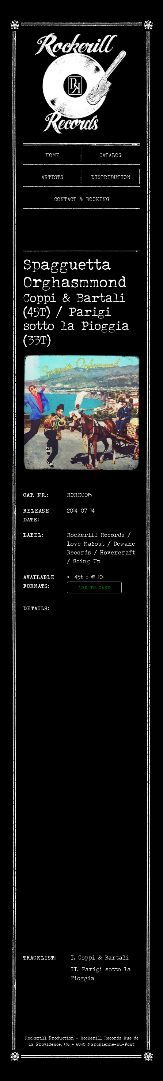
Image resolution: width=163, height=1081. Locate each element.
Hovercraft (117, 552)
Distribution (110, 177)
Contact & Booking (81, 199)
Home (52, 155)
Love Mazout (86, 543)
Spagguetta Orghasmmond (74, 273)
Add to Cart (94, 587)
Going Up (87, 561)
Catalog (110, 155)
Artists (52, 177)
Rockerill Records (96, 534)
